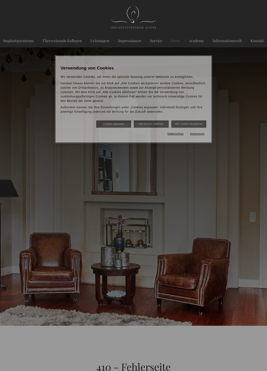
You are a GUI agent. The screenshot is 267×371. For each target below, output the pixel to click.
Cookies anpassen (113, 123)
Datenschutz (176, 133)
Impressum (197, 133)
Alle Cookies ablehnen (151, 123)
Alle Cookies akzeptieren (189, 123)
